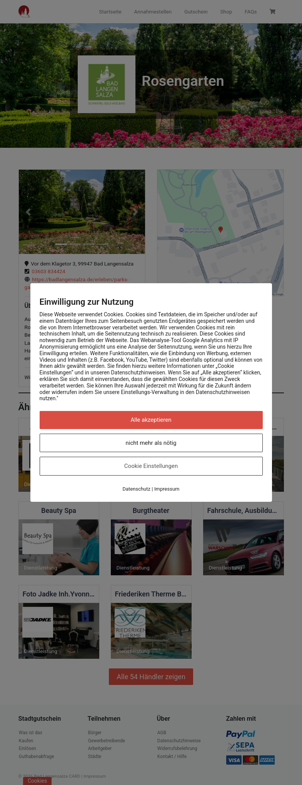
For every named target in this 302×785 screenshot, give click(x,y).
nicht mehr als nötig (151, 442)
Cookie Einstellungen (151, 466)
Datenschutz (136, 489)
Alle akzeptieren (151, 419)
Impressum (166, 489)
